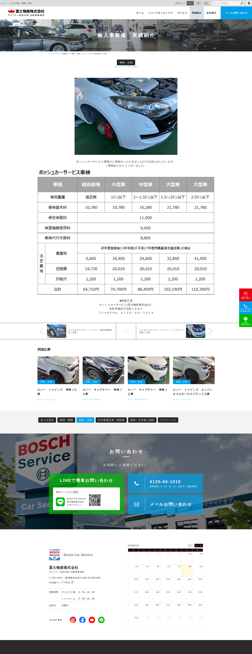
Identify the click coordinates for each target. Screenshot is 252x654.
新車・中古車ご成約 (142, 420)
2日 (201, 554)
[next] (201, 545)
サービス (183, 13)
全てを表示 (47, 420)
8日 (190, 566)
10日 (136, 579)
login (249, 3)
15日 (189, 579)
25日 (147, 605)
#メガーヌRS (130, 67)
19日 (157, 592)
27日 (136, 554)
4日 (147, 566)
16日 (200, 579)
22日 (189, 592)
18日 (147, 592)
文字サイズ (180, 3)
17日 (136, 592)
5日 (158, 566)
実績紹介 (197, 13)
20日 (168, 592)
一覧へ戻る (126, 331)
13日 (168, 579)
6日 (168, 566)
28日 (147, 554)
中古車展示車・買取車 (111, 420)
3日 (136, 566)
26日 (157, 605)
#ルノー (118, 67)
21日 (179, 592)
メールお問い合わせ (236, 13)
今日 (190, 545)
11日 (147, 579)
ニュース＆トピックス (160, 13)
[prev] (196, 545)
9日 (201, 566)
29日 (157, 554)
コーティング (168, 420)
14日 (179, 579)
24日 (136, 605)
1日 (190, 554)
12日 (157, 579)
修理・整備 (66, 420)
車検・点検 (126, 62)
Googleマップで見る (61, 582)
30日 (168, 554)
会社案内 (211, 13)
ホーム (140, 13)
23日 (200, 592)
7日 (179, 566)
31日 (179, 554)
